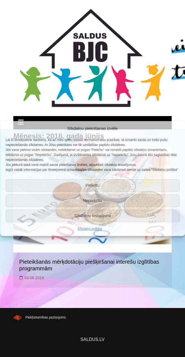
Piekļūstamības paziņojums (46, 317)
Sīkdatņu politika (89, 229)
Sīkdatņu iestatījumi (92, 215)
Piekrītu (92, 185)
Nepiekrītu (92, 200)
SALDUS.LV (92, 339)
